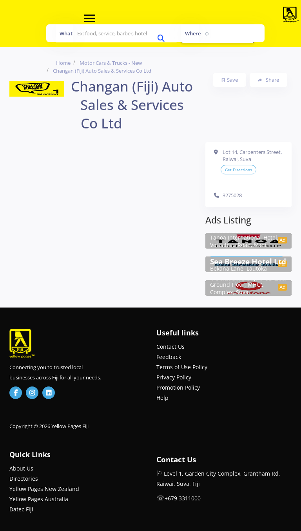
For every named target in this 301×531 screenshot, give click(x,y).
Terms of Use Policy (181, 367)
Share (268, 80)
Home (63, 62)
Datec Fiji (21, 509)
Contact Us (170, 346)
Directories (23, 478)
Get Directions (238, 169)
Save (230, 79)
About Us (21, 468)
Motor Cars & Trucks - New (111, 62)
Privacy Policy (173, 377)
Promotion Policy (178, 387)
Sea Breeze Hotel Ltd (248, 261)
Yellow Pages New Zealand (44, 489)
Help (162, 397)
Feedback (168, 357)
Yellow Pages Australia (38, 499)
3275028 (232, 195)
